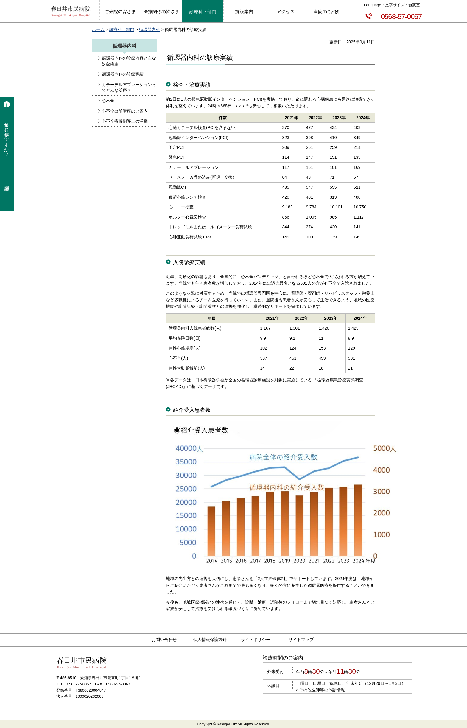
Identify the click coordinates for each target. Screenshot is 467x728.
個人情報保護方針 (210, 639)
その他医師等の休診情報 (322, 690)
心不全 (108, 100)
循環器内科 (149, 29)
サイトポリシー (255, 639)
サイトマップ (301, 639)
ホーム (98, 29)
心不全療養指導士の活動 (125, 121)
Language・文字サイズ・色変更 (392, 5)
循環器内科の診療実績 (123, 74)
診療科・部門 (121, 29)
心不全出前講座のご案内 (125, 111)
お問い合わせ (164, 639)
